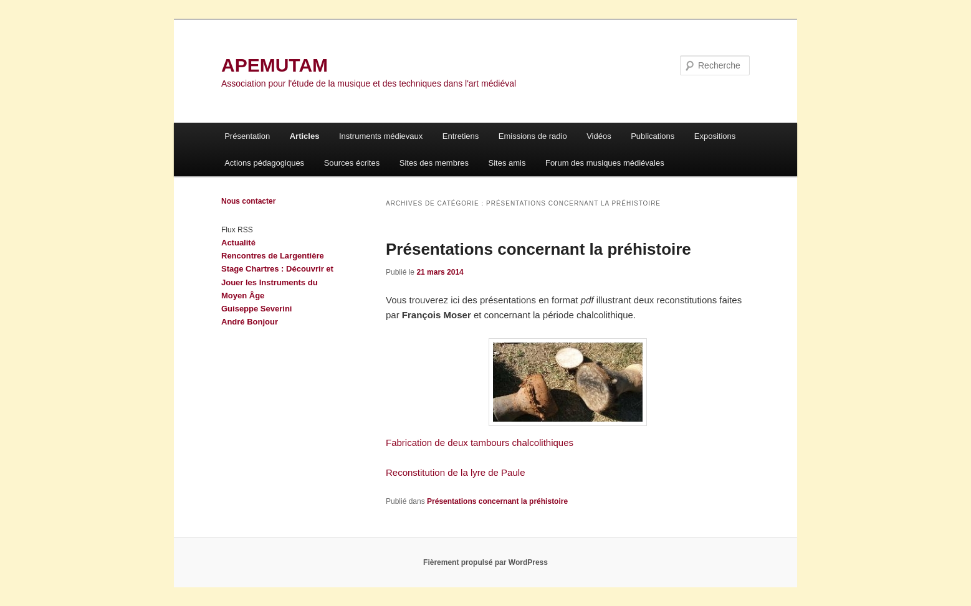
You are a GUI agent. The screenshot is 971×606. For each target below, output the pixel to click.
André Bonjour (249, 321)
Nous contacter (248, 201)
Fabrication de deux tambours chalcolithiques (479, 442)
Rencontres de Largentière (272, 255)
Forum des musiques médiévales (604, 163)
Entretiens (460, 136)
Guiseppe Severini (256, 308)
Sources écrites (352, 163)
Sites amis (506, 163)
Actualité (238, 242)
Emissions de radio (533, 136)
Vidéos (598, 136)
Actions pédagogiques (264, 163)
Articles (305, 136)
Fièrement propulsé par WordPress (485, 562)
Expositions (714, 136)
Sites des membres (434, 163)
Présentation (247, 136)
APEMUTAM (274, 65)
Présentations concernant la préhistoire (538, 249)
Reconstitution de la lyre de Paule (455, 472)
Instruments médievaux (381, 136)
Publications (652, 136)
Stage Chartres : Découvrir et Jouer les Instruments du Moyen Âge (277, 282)
